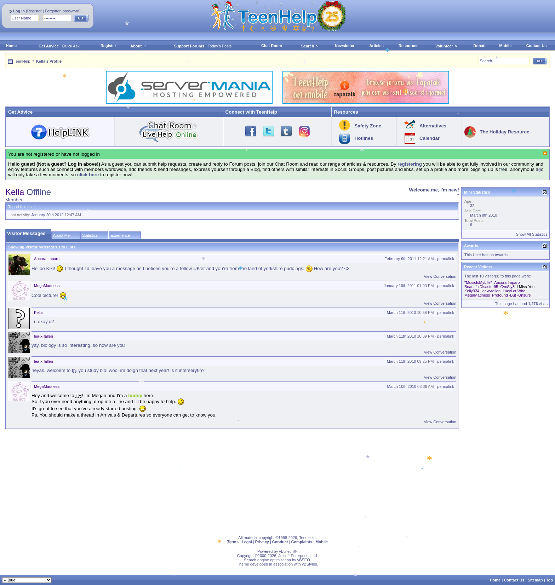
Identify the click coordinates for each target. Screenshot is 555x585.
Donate (479, 46)
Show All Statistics (532, 234)
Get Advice (49, 46)
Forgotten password (62, 11)
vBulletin (286, 551)
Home (11, 46)
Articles (377, 46)
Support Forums (189, 46)
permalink (445, 259)
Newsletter (345, 46)
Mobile (505, 46)
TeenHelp (22, 61)
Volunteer (444, 46)
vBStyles (309, 564)
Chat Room (271, 46)
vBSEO (303, 560)
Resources (408, 46)
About (136, 46)
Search (310, 46)
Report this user (21, 207)
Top (549, 580)
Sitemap (535, 580)
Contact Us (536, 46)
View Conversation (440, 276)
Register (34, 11)
